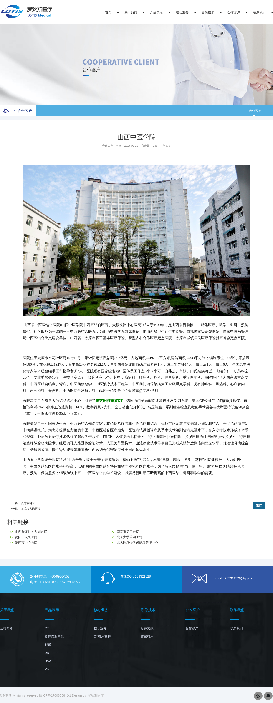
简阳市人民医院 (23, 537)
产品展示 (156, 12)
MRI (48, 669)
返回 (259, 506)
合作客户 (233, 12)
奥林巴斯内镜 (54, 636)
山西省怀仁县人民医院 (28, 531)
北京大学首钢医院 (126, 537)
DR (47, 653)
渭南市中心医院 (23, 542)
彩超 (48, 644)
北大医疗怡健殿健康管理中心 (134, 542)
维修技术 (147, 636)
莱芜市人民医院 (30, 508)
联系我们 (259, 12)
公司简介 (6, 628)
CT (47, 628)
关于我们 (130, 12)
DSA (48, 661)
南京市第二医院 (125, 531)
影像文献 (147, 628)
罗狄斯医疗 (96, 695)
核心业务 (182, 12)
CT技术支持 (102, 636)
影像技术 (208, 12)
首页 (108, 12)
